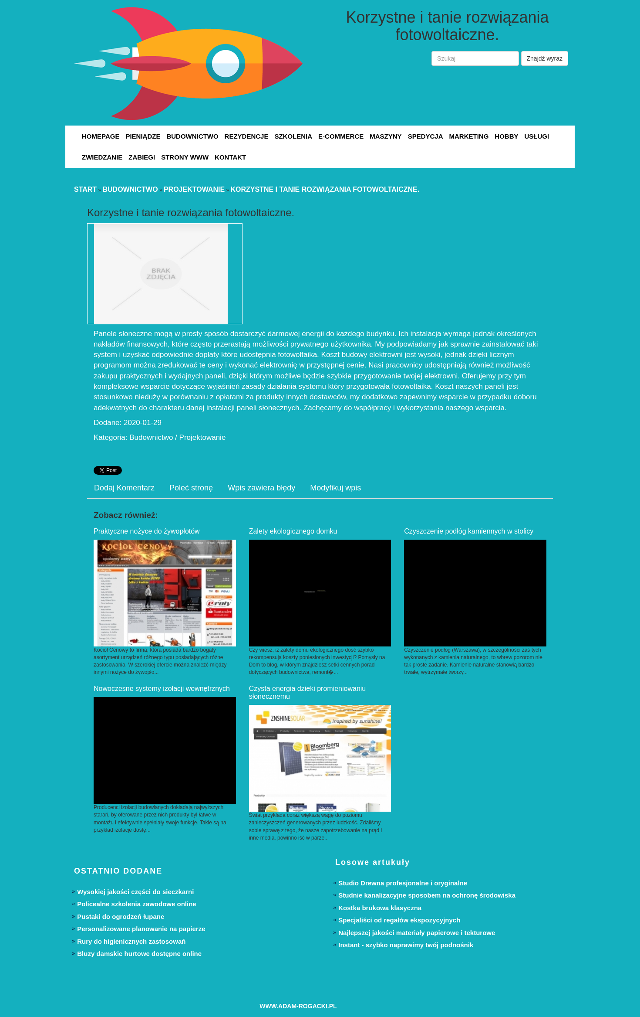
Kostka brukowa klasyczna (379, 908)
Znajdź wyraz (545, 58)
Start (85, 189)
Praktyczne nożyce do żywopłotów (147, 531)
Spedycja (425, 136)
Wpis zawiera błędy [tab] (261, 487)
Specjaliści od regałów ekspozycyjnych (399, 920)
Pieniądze (142, 136)
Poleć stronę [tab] (191, 487)
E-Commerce (341, 136)
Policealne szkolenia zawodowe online (136, 904)
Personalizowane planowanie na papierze (141, 928)
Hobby (506, 136)
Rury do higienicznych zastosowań (131, 941)
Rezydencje (247, 136)
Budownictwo (192, 136)
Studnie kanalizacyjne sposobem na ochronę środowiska (426, 895)
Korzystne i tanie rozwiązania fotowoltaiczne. (324, 189)
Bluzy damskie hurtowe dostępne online (139, 953)
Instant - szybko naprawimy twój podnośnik (405, 945)
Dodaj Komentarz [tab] (124, 487)
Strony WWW (185, 157)
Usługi (536, 136)
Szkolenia (293, 136)
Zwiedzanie (102, 157)
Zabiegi (141, 157)
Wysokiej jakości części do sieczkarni (135, 891)
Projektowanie (194, 189)
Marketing (468, 136)
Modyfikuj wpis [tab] (335, 487)
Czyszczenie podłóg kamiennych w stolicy (468, 531)
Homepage (100, 136)
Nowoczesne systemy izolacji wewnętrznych (162, 688)
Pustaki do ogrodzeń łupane (120, 916)
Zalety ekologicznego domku (293, 531)
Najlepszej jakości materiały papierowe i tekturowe (416, 932)
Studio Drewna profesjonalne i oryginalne (402, 883)
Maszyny (385, 136)
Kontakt (230, 157)
